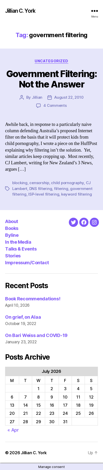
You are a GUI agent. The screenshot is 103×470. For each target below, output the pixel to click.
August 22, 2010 (68, 97)
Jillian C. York (20, 10)
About (11, 221)
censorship (39, 182)
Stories (13, 255)
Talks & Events (20, 249)
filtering (61, 188)
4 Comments (55, 105)
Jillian (37, 97)
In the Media (18, 242)
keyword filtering (76, 194)
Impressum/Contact (27, 262)
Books (11, 228)
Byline (11, 235)
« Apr (13, 430)
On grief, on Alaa (23, 317)
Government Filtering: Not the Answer (51, 79)
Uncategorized (51, 61)
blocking (20, 182)
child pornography (67, 182)
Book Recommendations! (32, 298)
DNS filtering (40, 188)
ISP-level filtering (43, 194)
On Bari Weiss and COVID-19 (36, 335)
